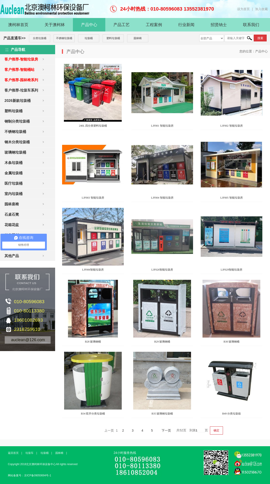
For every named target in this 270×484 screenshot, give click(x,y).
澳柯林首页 (18, 24)
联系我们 (251, 24)
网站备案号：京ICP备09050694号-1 (29, 475)
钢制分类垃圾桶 (17, 121)
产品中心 (89, 24)
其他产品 (11, 256)
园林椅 (138, 38)
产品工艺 (121, 24)
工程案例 (154, 24)
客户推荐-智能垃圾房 (21, 59)
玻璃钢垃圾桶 (15, 152)
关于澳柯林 (55, 24)
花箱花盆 (11, 225)
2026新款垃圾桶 (17, 101)
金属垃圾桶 (13, 173)
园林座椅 (11, 204)
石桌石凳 (11, 214)
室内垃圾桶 (13, 194)
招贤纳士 (219, 24)
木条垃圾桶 (13, 163)
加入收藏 (261, 9)
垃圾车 (29, 453)
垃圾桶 (89, 38)
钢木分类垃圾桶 (17, 142)
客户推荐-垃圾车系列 (21, 90)
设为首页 (243, 9)
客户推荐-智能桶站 (19, 70)
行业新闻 (186, 24)
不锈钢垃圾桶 (64, 38)
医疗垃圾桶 (13, 183)
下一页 (166, 430)
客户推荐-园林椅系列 (21, 80)
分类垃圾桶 (39, 38)
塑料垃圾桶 (113, 38)
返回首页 (13, 453)
